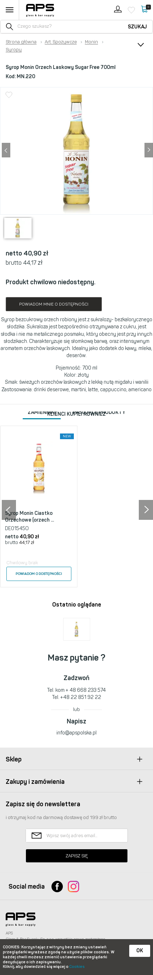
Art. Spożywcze (61, 41)
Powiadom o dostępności (39, 574)
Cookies (77, 966)
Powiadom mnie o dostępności (53, 304)
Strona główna (21, 41)
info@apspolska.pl (76, 733)
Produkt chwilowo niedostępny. (50, 282)
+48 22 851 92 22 (80, 697)
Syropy (14, 49)
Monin (91, 41)
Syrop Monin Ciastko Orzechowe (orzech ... (29, 516)
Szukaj (137, 27)
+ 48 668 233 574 (86, 690)
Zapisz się (77, 855)
